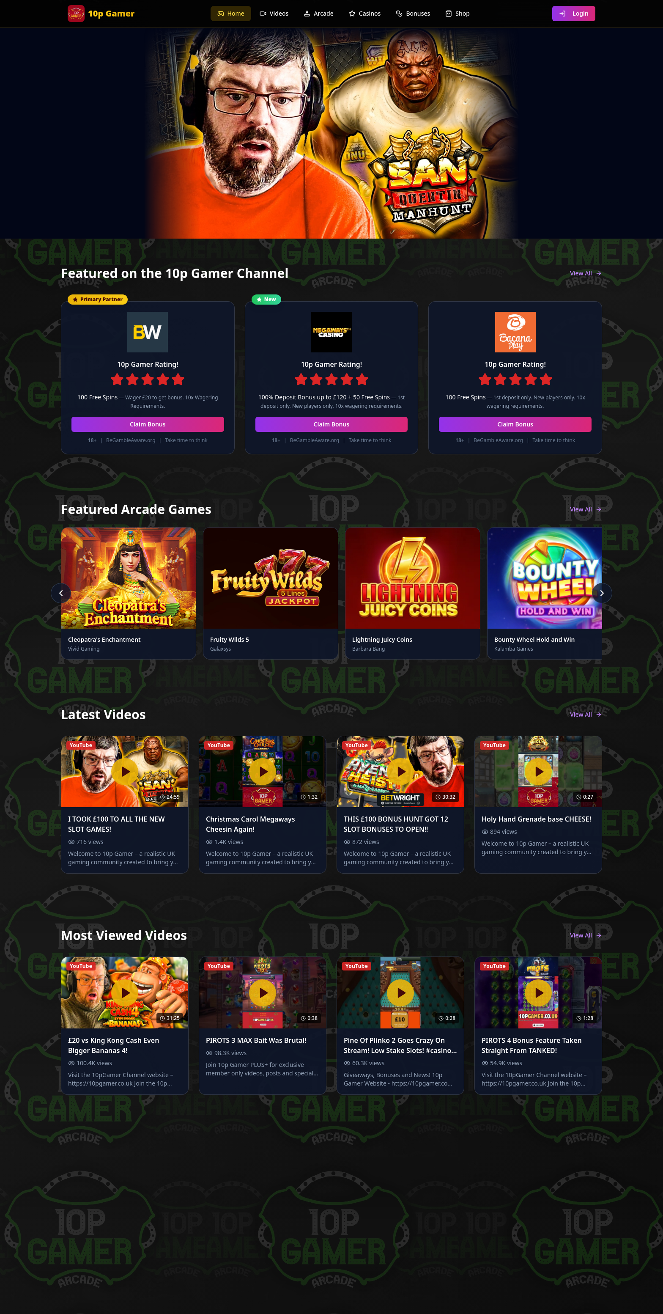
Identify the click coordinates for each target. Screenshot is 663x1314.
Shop (457, 13)
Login (574, 13)
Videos (274, 13)
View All (586, 273)
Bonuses (413, 13)
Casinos (365, 13)
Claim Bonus (148, 424)
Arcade (318, 13)
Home (230, 13)
